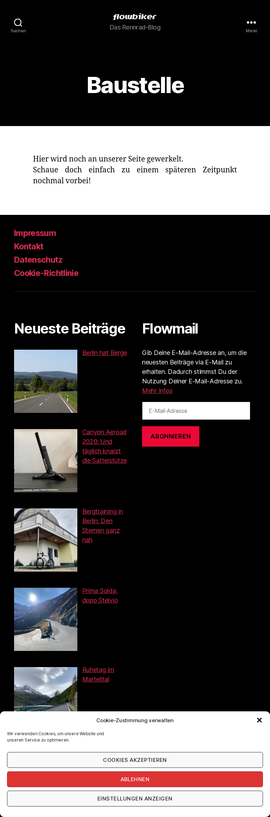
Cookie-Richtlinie (47, 273)
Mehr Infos (157, 390)
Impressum (36, 233)
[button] (259, 720)
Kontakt (29, 246)
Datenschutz (39, 260)
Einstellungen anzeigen (135, 798)
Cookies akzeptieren (135, 760)
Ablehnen (135, 779)
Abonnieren (170, 436)
